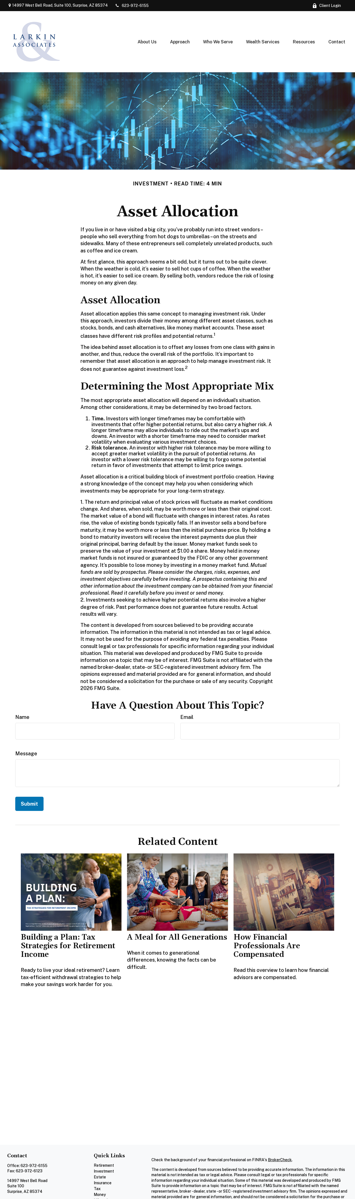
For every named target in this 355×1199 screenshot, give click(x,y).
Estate (100, 1177)
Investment (104, 1171)
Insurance (102, 1183)
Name (22, 717)
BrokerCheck (280, 1160)
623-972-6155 (132, 5)
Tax (97, 1188)
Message (26, 753)
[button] (147, 41)
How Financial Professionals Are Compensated (267, 946)
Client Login (326, 5)
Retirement (104, 1165)
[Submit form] (29, 804)
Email (186, 717)
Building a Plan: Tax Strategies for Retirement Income (68, 946)
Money (100, 1194)
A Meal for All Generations (177, 937)
